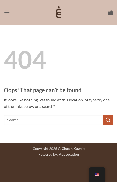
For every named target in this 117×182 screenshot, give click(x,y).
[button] (7, 12)
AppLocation (69, 154)
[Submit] (108, 120)
